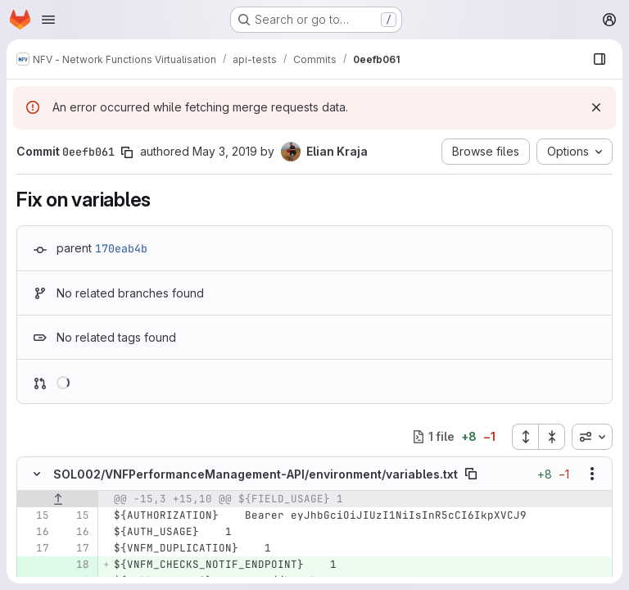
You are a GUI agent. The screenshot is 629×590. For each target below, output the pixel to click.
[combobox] (592, 437)
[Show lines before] (57, 499)
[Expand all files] (525, 437)
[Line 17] (35, 548)
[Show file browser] (599, 59)
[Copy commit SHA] (127, 152)
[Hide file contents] (37, 473)
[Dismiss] (596, 107)
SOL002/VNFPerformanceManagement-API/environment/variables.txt (255, 474)
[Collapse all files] (552, 437)
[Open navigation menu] (48, 20)
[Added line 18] (75, 564)
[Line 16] (35, 532)
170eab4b (121, 248)
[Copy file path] (471, 473)
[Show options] (592, 473)
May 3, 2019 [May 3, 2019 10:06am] (224, 151)
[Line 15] (35, 515)
